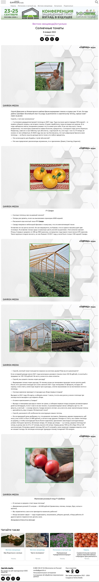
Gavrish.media (7, 568)
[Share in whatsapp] (52, 39)
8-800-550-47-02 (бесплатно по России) (47, 568)
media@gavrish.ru (39, 570)
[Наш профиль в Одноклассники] (72, 572)
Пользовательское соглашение (44, 573)
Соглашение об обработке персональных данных (48, 576)
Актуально (70, 2)
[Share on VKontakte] (42, 39)
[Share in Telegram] (57, 39)
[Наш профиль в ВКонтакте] (68, 572)
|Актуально (60, 24)
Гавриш (25, 2)
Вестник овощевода (57, 2)
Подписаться (80, 2)
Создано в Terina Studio (74, 578)
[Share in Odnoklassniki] (47, 39)
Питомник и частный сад (39, 2)
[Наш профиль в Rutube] (77, 572)
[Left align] (14, 1)
